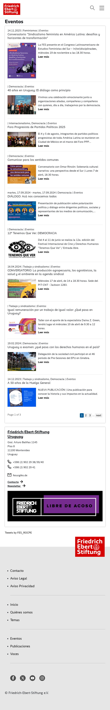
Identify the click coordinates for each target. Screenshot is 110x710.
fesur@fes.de (20, 475)
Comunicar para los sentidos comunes (33, 160)
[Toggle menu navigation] (102, 7)
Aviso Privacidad (22, 586)
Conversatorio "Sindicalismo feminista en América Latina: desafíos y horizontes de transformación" (54, 36)
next (98, 415)
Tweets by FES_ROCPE (18, 532)
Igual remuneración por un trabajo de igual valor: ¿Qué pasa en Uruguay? (50, 311)
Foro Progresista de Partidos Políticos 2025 (36, 127)
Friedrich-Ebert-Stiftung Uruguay (28, 434)
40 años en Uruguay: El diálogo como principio (39, 90)
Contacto (13, 482)
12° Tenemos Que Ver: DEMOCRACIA (32, 233)
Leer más (43, 56)
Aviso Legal (18, 578)
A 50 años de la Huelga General (29, 383)
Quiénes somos (21, 612)
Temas (15, 620)
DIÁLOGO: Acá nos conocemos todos (32, 196)
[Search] (93, 7)
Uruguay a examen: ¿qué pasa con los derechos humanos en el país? (53, 347)
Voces (14, 654)
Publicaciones (20, 646)
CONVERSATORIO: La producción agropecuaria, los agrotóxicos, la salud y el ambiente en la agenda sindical (52, 272)
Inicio (14, 605)
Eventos (16, 638)
